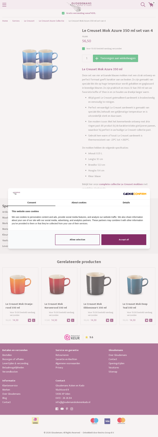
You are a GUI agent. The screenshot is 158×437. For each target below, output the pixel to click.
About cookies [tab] (79, 202)
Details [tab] (126, 202)
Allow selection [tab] (77, 239)
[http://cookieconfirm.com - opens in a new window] (134, 193)
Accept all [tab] (124, 239)
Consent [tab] (31, 202)
